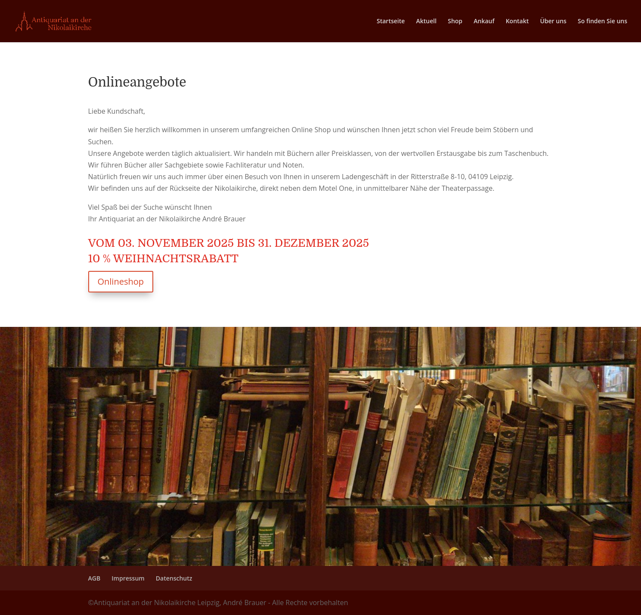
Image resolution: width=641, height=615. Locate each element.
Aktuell (426, 21)
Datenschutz (174, 578)
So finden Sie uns (602, 21)
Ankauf (484, 21)
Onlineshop (121, 281)
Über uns (553, 21)
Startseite (391, 21)
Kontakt (517, 21)
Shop (455, 21)
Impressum (127, 578)
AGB (94, 578)
